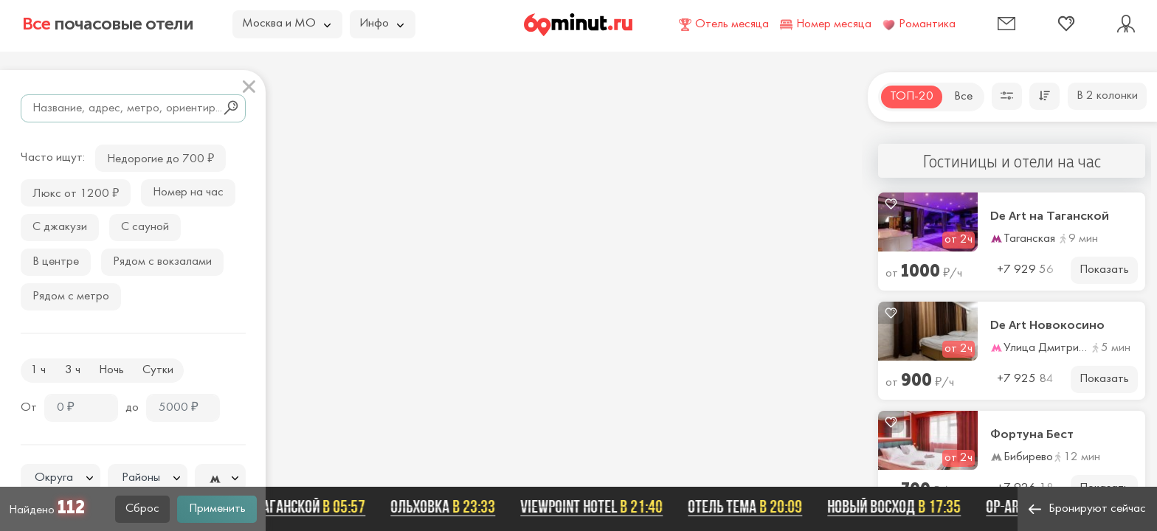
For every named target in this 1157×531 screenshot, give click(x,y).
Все (963, 97)
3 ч (72, 370)
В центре (55, 262)
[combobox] (60, 478)
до (132, 408)
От (29, 408)
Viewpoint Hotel (600, 506)
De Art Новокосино (1047, 325)
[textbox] (60, 478)
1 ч (38, 370)
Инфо (381, 24)
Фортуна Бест (1032, 434)
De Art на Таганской (1049, 216)
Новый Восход (903, 506)
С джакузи (59, 227)
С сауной (145, 227)
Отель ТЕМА (754, 506)
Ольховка (451, 506)
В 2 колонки (1107, 96)
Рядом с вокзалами (162, 262)
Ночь (111, 370)
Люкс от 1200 (75, 192)
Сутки (157, 370)
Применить (217, 509)
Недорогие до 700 (160, 157)
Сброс (142, 509)
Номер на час (188, 192)
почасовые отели (107, 23)
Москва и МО (286, 24)
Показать (1104, 270)
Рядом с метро (70, 296)
